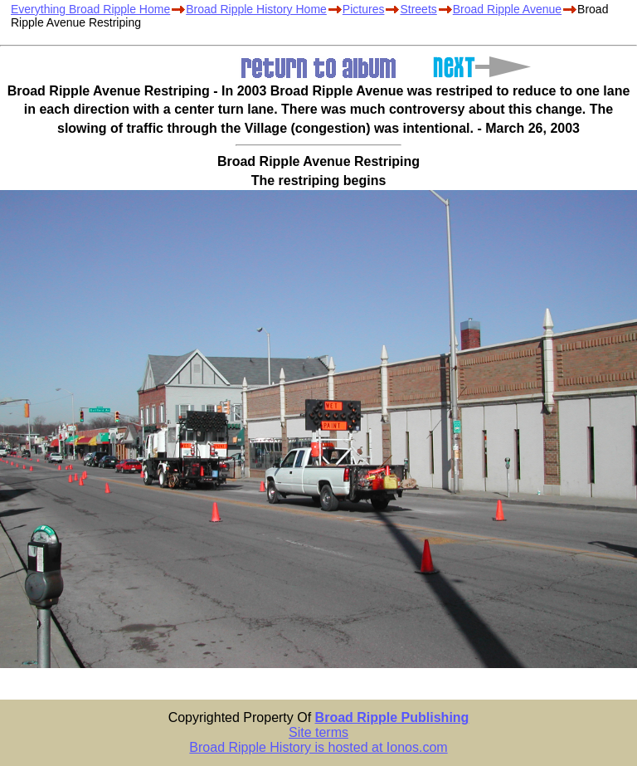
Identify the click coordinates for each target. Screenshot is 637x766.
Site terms (318, 732)
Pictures (364, 9)
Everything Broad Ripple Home (90, 9)
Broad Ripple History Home (256, 9)
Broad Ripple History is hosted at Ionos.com (318, 747)
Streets (418, 9)
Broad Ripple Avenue (507, 9)
